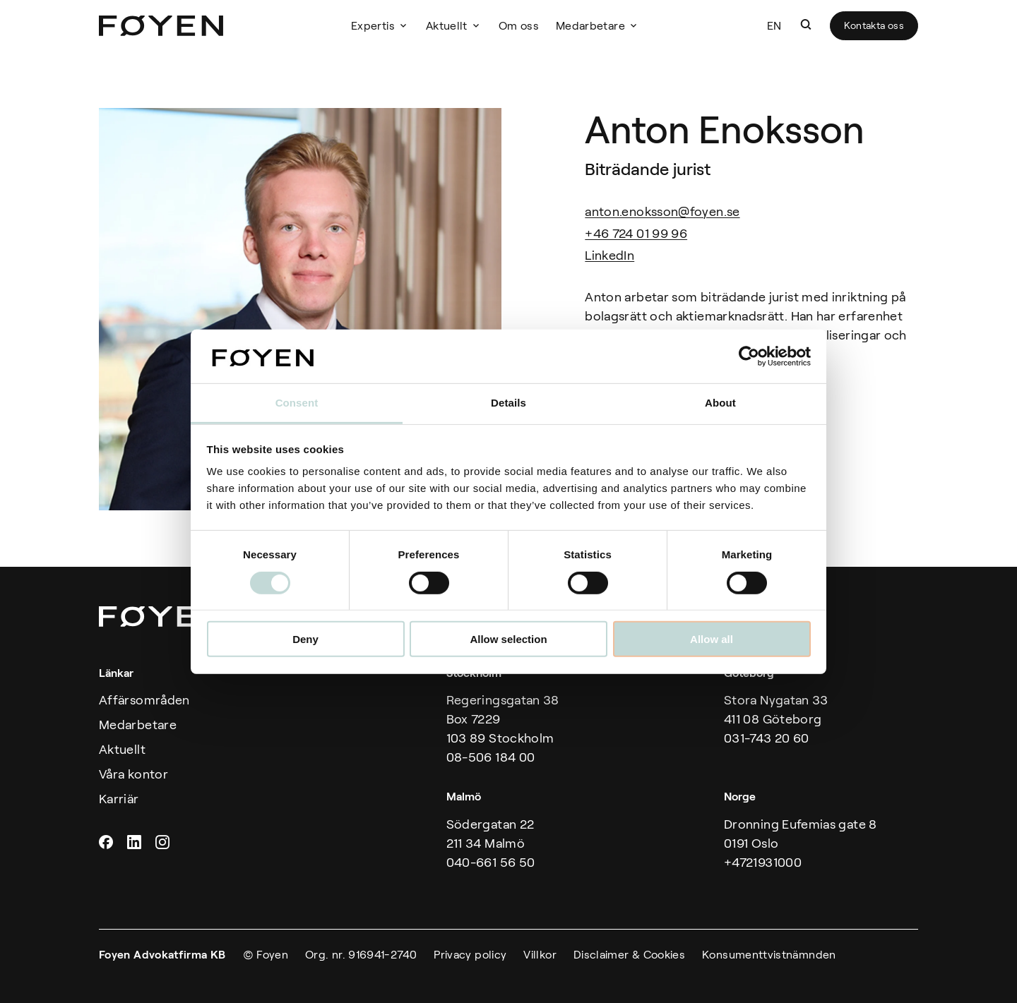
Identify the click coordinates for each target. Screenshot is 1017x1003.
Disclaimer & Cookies (629, 955)
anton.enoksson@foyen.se (662, 212)
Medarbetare (590, 26)
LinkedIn (609, 255)
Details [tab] (508, 403)
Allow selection (508, 639)
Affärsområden (144, 700)
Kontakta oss (874, 25)
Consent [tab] (297, 403)
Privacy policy (470, 955)
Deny (305, 639)
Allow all (711, 639)
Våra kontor (133, 774)
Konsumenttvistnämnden (769, 955)
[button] (806, 24)
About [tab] (720, 403)
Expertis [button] (373, 26)
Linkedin (135, 842)
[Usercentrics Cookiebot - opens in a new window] (749, 356)
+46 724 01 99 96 (636, 234)
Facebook (107, 842)
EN (774, 26)
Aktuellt (447, 26)
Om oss (519, 26)
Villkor (540, 955)
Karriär (119, 799)
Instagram (163, 842)
